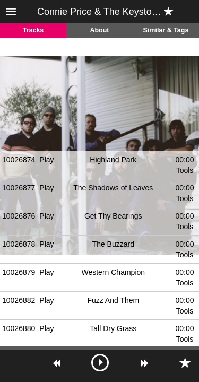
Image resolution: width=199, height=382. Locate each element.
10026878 (18, 244)
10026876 (18, 216)
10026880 (18, 328)
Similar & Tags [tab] (166, 30)
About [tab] (99, 30)
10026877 (18, 188)
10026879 (18, 272)
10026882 (18, 300)
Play (46, 159)
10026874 (18, 159)
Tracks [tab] (33, 30)
